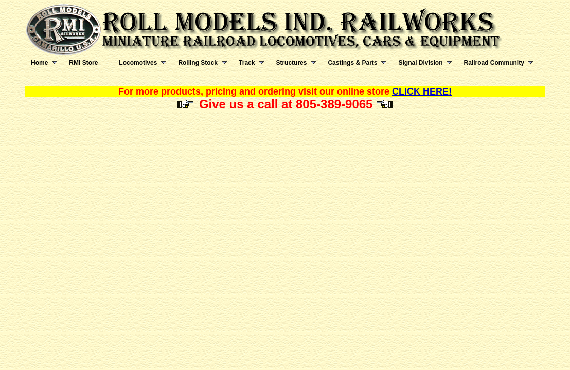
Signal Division (420, 62)
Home (39, 62)
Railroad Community (494, 62)
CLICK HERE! (422, 91)
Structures (291, 62)
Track (247, 62)
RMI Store (83, 62)
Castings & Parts (352, 62)
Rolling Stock (198, 62)
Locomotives (138, 62)
